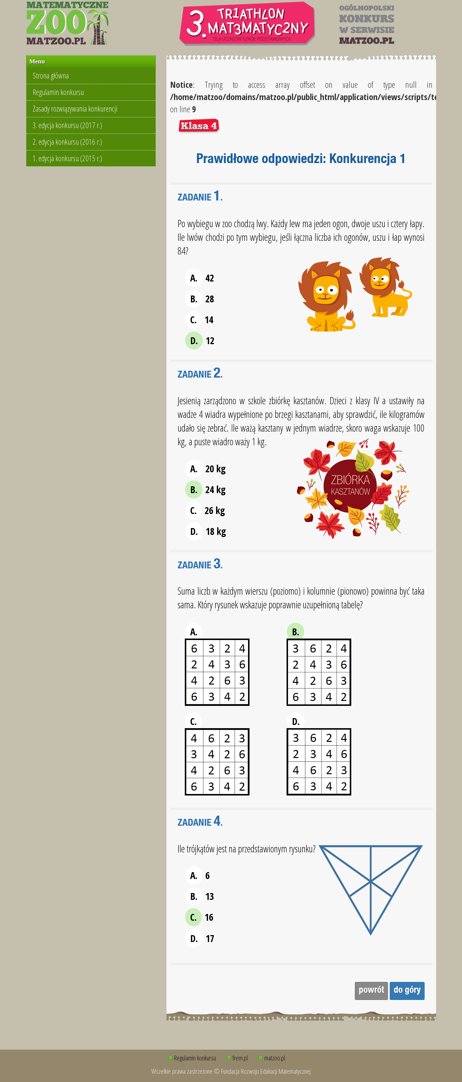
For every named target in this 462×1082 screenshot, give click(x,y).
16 (199, 917)
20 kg (205, 469)
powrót (371, 990)
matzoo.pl (274, 1057)
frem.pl (240, 1057)
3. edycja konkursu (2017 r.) (67, 125)
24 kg (205, 490)
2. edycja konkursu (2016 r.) (67, 141)
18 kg (205, 531)
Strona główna (51, 75)
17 (199, 938)
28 (199, 299)
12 (199, 341)
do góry (407, 990)
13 (199, 896)
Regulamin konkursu (58, 92)
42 (199, 278)
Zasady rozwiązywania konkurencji (75, 108)
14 (199, 320)
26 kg (205, 510)
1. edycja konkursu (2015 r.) (67, 158)
